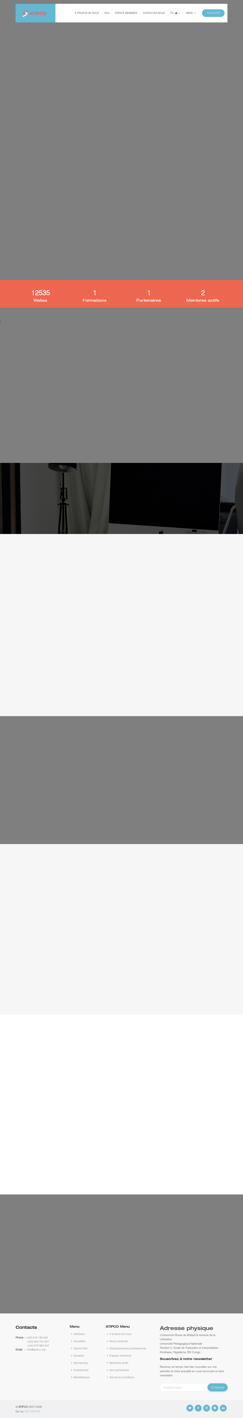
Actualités (79, 1341)
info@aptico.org (36, 1349)
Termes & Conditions (122, 1377)
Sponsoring (80, 1363)
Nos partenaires (119, 1370)
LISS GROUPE (32, 1411)
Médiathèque (81, 1377)
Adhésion (79, 1334)
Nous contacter (119, 1341)
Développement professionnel (128, 1348)
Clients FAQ (80, 1348)
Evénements (80, 1370)
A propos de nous (87, 12)
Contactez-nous (154, 12)
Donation (78, 1355)
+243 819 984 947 (38, 1345)
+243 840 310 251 (38, 1341)
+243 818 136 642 (36, 1337)
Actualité (213, 12)
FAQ (107, 12)
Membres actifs (119, 1363)
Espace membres (126, 12)
